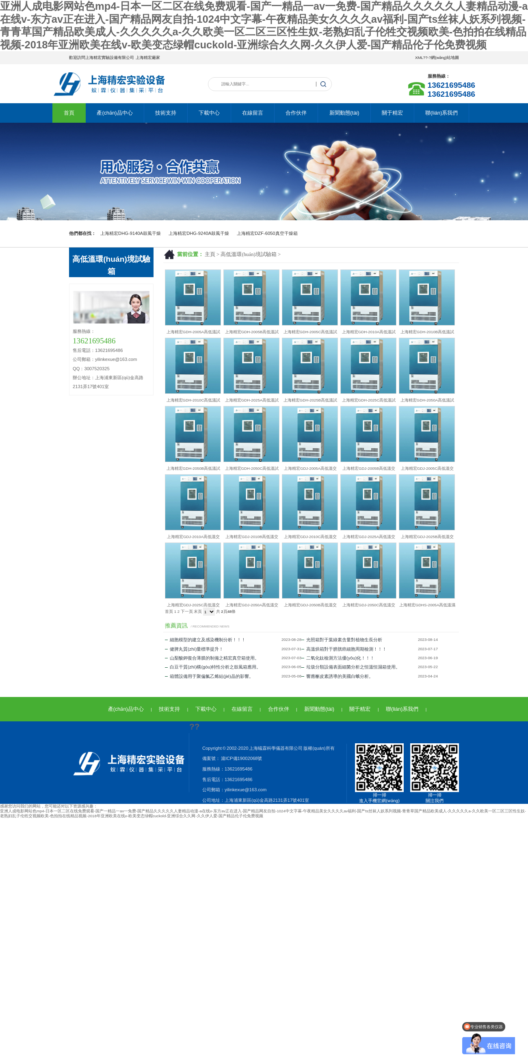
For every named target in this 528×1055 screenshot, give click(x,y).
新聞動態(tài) (344, 113)
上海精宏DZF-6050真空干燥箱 (267, 233)
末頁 (198, 611)
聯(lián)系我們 (441, 113)
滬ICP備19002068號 (241, 758)
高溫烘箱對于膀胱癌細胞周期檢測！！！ (344, 649)
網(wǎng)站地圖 (445, 57)
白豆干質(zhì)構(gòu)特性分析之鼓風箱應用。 (213, 666)
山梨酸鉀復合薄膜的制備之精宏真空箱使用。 (212, 658)
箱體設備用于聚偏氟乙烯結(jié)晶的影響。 (209, 676)
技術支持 (165, 113)
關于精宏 (392, 113)
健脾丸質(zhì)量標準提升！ (194, 649)
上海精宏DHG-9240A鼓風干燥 (199, 233)
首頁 (69, 113)
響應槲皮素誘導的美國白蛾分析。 (337, 676)
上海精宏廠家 (148, 57)
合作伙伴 (296, 113)
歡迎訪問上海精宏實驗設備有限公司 (101, 57)
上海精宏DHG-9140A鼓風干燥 (130, 233)
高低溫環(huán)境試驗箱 (248, 254)
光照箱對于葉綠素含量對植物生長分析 (341, 639)
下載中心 (209, 113)
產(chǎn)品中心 (114, 113)
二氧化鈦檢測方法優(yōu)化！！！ (338, 658)
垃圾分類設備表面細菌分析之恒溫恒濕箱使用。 (350, 666)
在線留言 (252, 113)
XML (419, 57)
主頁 (210, 254)
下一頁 (187, 611)
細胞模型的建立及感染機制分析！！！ (205, 639)
